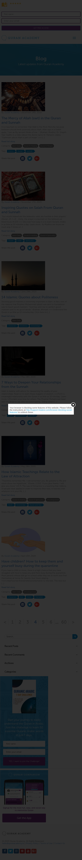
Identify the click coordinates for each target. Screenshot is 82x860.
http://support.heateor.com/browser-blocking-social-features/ (41, 411)
